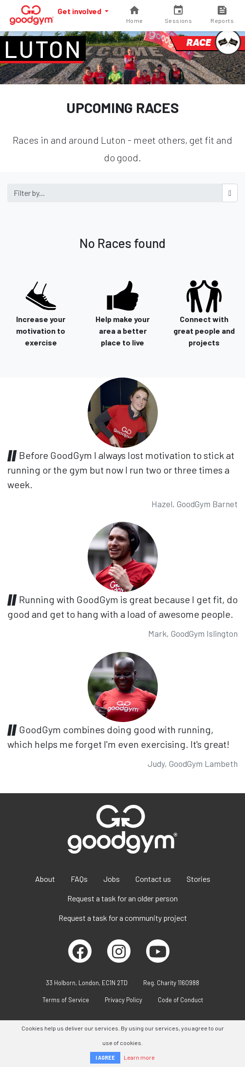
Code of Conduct (180, 1000)
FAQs (79, 878)
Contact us (153, 878)
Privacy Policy (123, 1000)
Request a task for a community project (122, 917)
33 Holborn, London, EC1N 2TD (87, 983)
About (45, 878)
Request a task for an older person (122, 898)
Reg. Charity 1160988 (171, 983)
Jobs (111, 878)
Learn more (139, 1057)
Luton (43, 49)
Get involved (80, 11)
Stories (198, 878)
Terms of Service (65, 1000)
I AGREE (105, 1057)
